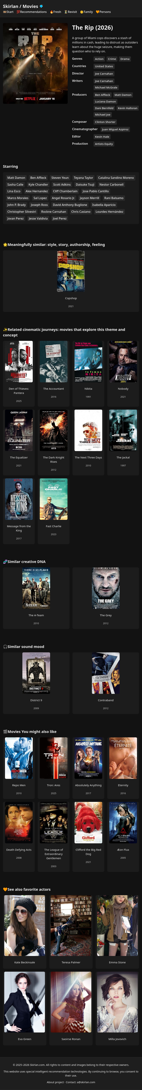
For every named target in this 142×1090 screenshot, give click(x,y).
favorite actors (37, 889)
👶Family (86, 12)
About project (55, 1082)
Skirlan (10, 6)
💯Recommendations (31, 12)
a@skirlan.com (86, 1082)
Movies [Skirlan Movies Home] (33, 6)
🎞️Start (8, 12)
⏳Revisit (70, 12)
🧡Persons (103, 12)
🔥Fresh (55, 12)
